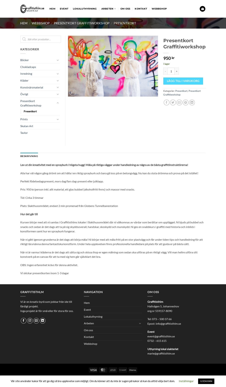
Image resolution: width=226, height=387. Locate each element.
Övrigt (24, 94)
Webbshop (159, 8)
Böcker (24, 60)
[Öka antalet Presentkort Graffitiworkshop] (177, 71)
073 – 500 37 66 (162, 319)
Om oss (125, 8)
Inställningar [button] (186, 381)
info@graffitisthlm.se (168, 323)
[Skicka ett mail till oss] (36, 321)
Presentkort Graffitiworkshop (81, 23)
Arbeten (108, 8)
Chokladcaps (28, 67)
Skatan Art (26, 126)
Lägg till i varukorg (183, 80)
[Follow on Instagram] (30, 321)
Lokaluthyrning (85, 8)
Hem (52, 8)
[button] (202, 9)
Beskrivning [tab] (29, 156)
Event (64, 8)
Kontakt (141, 8)
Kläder (24, 80)
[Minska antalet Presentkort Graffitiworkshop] (165, 71)
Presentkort (125, 23)
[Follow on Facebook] (23, 321)
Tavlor (24, 132)
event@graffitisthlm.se (161, 336)
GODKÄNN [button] (206, 381)
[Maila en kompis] (179, 102)
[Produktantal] (171, 71)
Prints (24, 119)
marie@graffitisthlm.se (161, 353)
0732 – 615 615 (156, 340)
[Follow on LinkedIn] (43, 321)
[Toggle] (58, 60)
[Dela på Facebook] (167, 102)
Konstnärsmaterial (31, 87)
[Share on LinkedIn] (192, 102)
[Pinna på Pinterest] (186, 102)
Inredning (26, 73)
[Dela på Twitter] (173, 102)
